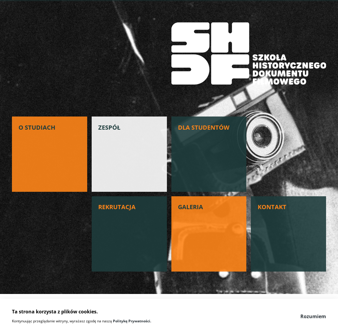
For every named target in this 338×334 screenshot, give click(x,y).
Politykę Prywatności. (132, 321)
